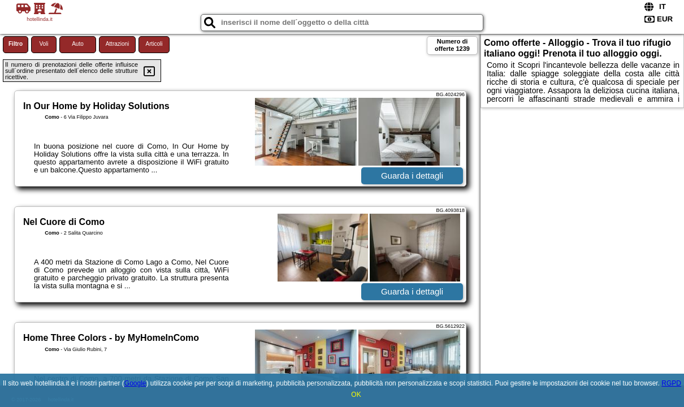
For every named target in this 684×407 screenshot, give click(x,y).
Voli (43, 44)
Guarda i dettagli (412, 175)
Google (135, 383)
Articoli (153, 44)
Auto (78, 44)
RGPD (671, 383)
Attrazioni (117, 44)
